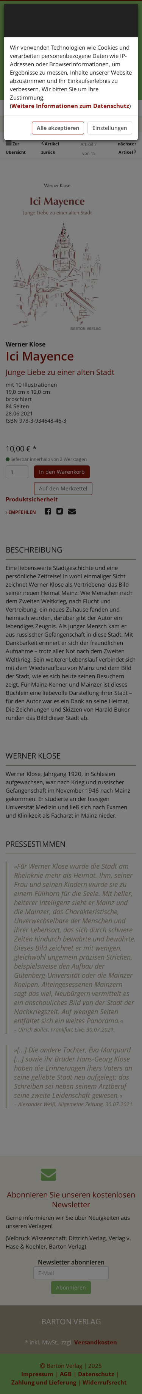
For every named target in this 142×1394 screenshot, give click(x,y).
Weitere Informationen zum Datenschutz (70, 105)
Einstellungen (109, 127)
